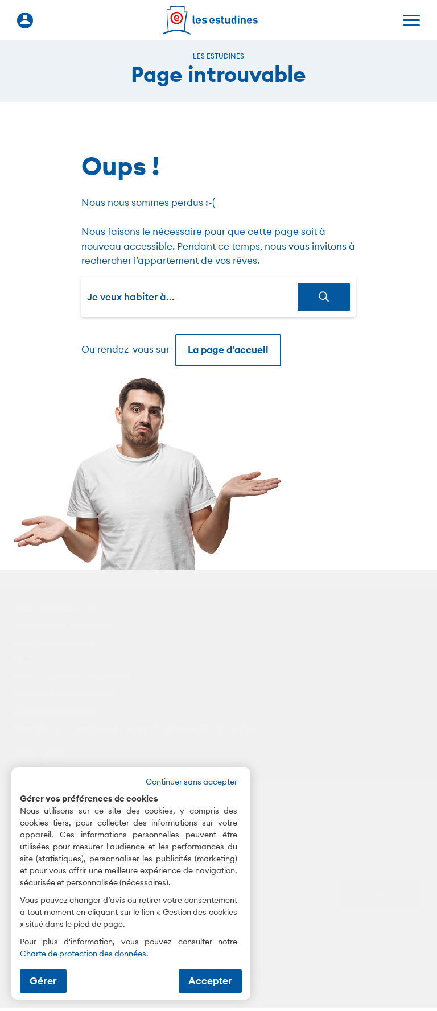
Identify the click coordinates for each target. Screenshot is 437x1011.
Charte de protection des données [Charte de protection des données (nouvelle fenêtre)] (83, 953)
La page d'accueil (228, 350)
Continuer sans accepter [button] (191, 782)
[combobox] (192, 297)
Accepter (210, 981)
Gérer (43, 981)
